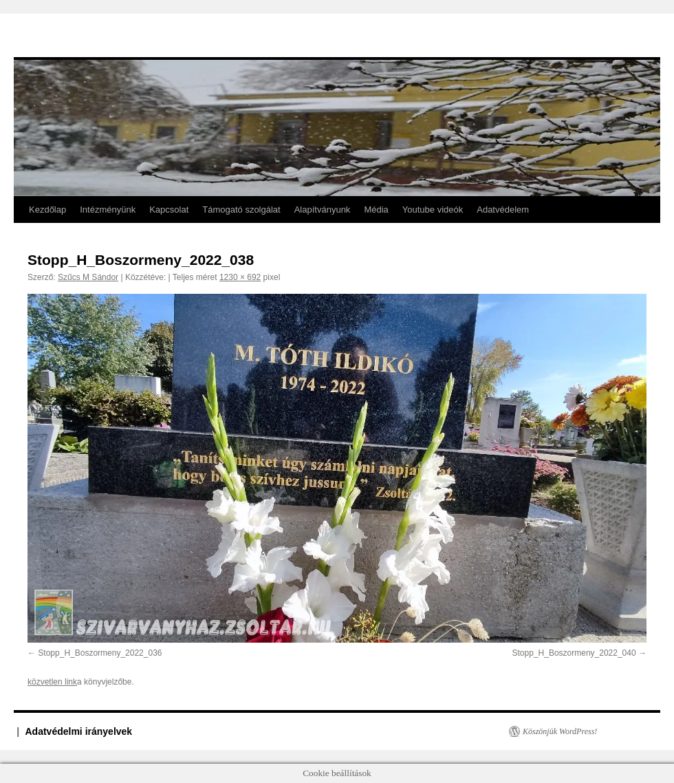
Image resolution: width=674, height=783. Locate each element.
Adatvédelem (503, 209)
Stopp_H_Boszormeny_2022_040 (574, 653)
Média (376, 209)
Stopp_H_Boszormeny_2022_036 (100, 653)
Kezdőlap (47, 209)
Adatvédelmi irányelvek (79, 731)
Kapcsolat (168, 209)
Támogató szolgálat (241, 209)
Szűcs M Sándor (88, 277)
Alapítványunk (322, 209)
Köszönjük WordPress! (560, 731)
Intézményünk (107, 209)
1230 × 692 (240, 277)
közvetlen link (52, 682)
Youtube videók (432, 209)
